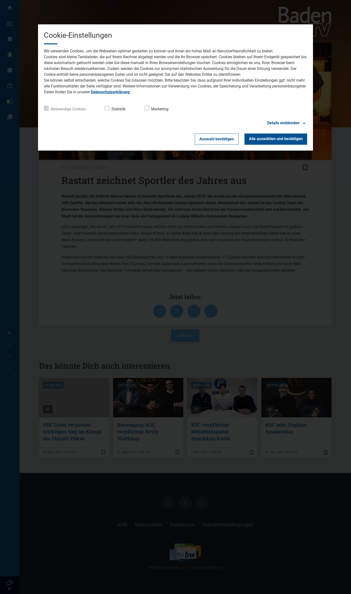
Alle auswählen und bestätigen (276, 138)
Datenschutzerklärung (110, 92)
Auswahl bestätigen (216, 139)
